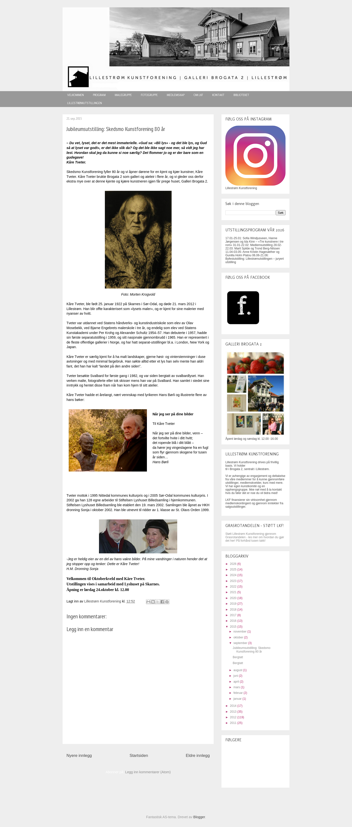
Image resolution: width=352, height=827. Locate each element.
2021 (233, 592)
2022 (233, 586)
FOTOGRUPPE (149, 95)
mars (237, 687)
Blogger (199, 817)
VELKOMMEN (75, 95)
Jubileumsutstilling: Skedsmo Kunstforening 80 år (251, 649)
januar (237, 698)
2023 (233, 581)
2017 (233, 615)
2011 (233, 723)
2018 (233, 609)
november (240, 631)
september (240, 643)
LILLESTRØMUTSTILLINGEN (84, 103)
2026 (233, 564)
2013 (233, 711)
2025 (233, 569)
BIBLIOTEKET (241, 95)
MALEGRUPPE (123, 95)
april (236, 681)
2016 (233, 621)
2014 (233, 706)
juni (236, 675)
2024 (233, 575)
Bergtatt (238, 657)
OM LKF (198, 95)
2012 (233, 717)
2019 (233, 603)
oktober (238, 637)
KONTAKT (218, 95)
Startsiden (139, 755)
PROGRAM (99, 95)
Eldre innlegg (198, 755)
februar (238, 693)
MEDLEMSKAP (176, 95)
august (238, 670)
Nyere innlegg (79, 755)
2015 (233, 626)
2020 (233, 598)
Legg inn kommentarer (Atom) (148, 772)
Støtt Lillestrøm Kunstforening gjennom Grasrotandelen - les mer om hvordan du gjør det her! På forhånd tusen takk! (254, 537)
